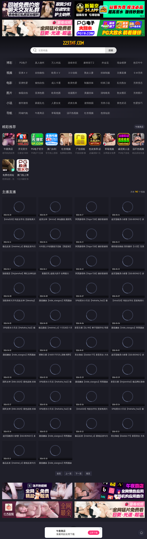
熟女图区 (121, 92)
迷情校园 (88, 103)
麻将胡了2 (89, 62)
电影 (9, 83)
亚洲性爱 (23, 82)
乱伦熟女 (121, 82)
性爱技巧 (138, 103)
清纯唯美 (105, 92)
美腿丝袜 (88, 92)
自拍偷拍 (39, 72)
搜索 (111, 50)
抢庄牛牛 (138, 62)
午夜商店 (39, 113)
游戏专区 (72, 62)
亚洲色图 (39, 92)
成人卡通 (56, 82)
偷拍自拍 (39, 82)
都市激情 (23, 103)
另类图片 (138, 92)
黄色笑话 (121, 103)
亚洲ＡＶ (23, 72)
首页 (59, 473)
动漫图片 (72, 92)
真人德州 (39, 62)
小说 (9, 103)
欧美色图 (56, 92)
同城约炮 (23, 113)
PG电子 (23, 62)
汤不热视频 (72, 113)
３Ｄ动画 (72, 72)
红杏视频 (88, 113)
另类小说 (105, 103)
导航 (9, 113)
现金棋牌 (121, 62)
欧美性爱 (72, 82)
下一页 (79, 473)
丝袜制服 (105, 72)
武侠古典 (72, 103)
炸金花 (105, 62)
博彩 (9, 63)
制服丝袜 (88, 82)
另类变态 (138, 82)
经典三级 (105, 82)
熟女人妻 (88, 72)
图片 (9, 93)
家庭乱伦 (39, 103)
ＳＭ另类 (138, 72)
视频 (9, 73)
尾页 (88, 473)
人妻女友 (56, 103)
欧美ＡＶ (56, 72)
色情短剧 (105, 113)
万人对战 (56, 62)
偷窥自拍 (23, 92)
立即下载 (94, 532)
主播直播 (121, 72)
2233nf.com (73, 43)
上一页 (68, 473)
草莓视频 (56, 113)
